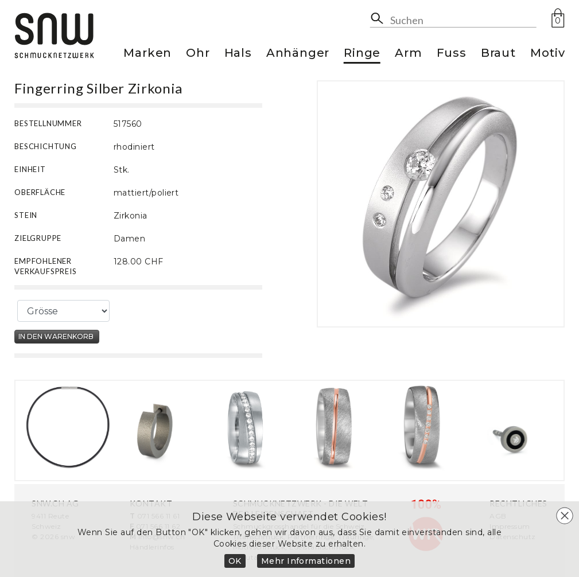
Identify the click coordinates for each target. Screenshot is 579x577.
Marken (147, 54)
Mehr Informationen (306, 561)
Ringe (362, 54)
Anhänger (297, 54)
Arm (408, 54)
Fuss (452, 54)
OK (235, 561)
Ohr (197, 54)
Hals (238, 54)
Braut (498, 54)
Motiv (547, 54)
